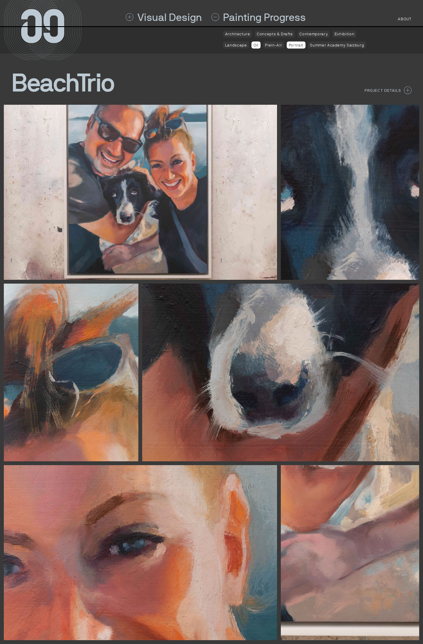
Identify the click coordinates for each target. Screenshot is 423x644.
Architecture (237, 34)
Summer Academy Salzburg (337, 45)
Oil (256, 45)
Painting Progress (259, 17)
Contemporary (313, 34)
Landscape (236, 45)
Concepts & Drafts (275, 34)
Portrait (296, 45)
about (405, 19)
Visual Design (164, 17)
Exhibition (344, 34)
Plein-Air (273, 45)
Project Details (388, 90)
